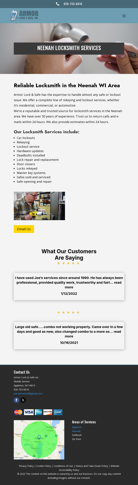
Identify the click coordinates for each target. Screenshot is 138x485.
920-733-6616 (73, 4)
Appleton (77, 427)
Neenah (76, 431)
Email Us (24, 229)
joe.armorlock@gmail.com (28, 393)
